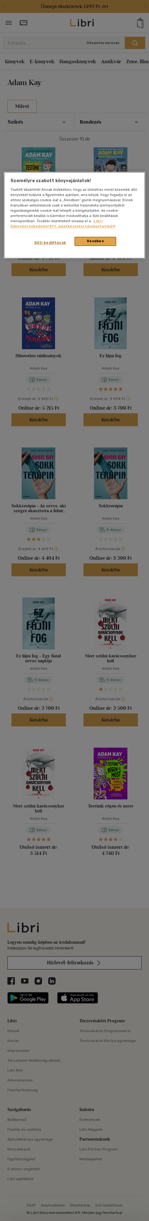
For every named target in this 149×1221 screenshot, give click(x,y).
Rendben (95, 241)
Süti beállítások (50, 243)
